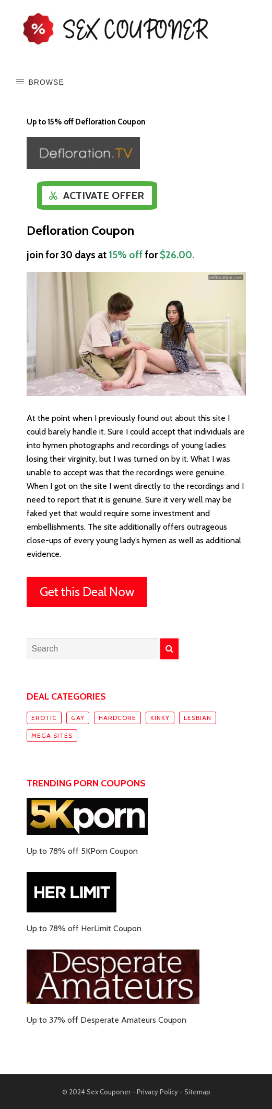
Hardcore (117, 718)
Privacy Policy (157, 1092)
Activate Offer (103, 195)
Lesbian (197, 718)
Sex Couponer (109, 1092)
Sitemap (197, 1092)
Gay (78, 718)
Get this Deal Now (87, 591)
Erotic (44, 718)
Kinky (160, 718)
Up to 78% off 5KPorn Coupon (82, 851)
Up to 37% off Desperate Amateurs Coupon (106, 1020)
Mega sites (52, 735)
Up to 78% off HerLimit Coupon (84, 928)
